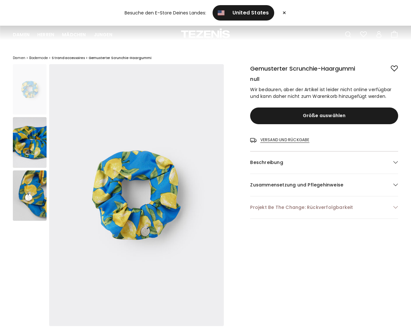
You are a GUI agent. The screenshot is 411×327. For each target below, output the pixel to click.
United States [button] (243, 12)
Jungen (103, 34)
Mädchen (74, 34)
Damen (21, 34)
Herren (45, 34)
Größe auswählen (324, 115)
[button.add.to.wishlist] (389, 67)
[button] (324, 162)
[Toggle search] (348, 35)
